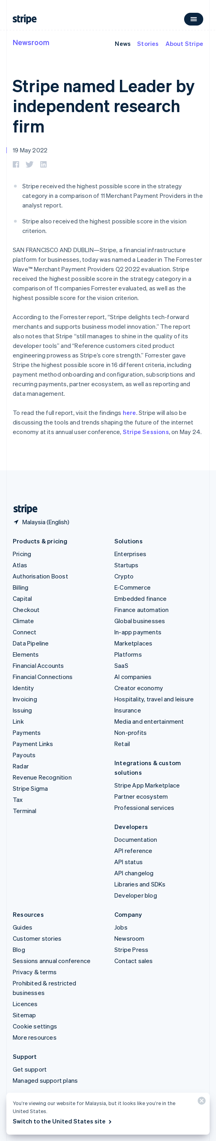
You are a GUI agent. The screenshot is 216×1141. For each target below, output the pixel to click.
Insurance (127, 710)
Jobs (121, 927)
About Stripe (184, 43)
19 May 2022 (30, 150)
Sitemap (24, 1015)
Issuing (22, 710)
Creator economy (138, 688)
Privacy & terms (35, 972)
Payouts (24, 755)
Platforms (128, 654)
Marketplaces (133, 643)
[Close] (200, 1102)
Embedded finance (140, 598)
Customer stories (37, 938)
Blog (19, 949)
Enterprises (130, 554)
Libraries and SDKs (140, 884)
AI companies (132, 677)
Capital (22, 598)
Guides (22, 927)
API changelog (134, 873)
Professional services (144, 807)
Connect (24, 632)
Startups (126, 565)
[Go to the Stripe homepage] (22, 509)
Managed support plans (45, 1080)
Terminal (25, 811)
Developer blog (135, 895)
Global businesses (139, 621)
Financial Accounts (38, 665)
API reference (133, 851)
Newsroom (31, 42)
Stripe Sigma (30, 788)
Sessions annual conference (51, 961)
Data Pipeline (31, 643)
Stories (148, 43)
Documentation (135, 839)
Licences (25, 1004)
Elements (26, 654)
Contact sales (133, 961)
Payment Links (33, 744)
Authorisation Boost (40, 576)
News (123, 43)
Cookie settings (35, 1026)
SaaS (121, 665)
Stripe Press (131, 949)
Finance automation (141, 610)
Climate (23, 621)
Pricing (22, 554)
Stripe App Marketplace (147, 785)
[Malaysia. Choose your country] (41, 522)
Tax (18, 799)
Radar (21, 766)
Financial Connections (43, 677)
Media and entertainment (149, 721)
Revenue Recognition (42, 777)
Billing (20, 587)
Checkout (26, 610)
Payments (27, 732)
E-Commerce (132, 587)
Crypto (124, 576)
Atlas (20, 565)
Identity (23, 688)
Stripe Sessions (146, 432)
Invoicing (25, 699)
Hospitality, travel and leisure (154, 699)
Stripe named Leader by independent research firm (104, 105)
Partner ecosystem (141, 796)
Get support (30, 1069)
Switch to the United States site (63, 1121)
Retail (122, 744)
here (129, 413)
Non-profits (130, 732)
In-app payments (137, 632)
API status (128, 862)
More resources (35, 1037)
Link (18, 721)
